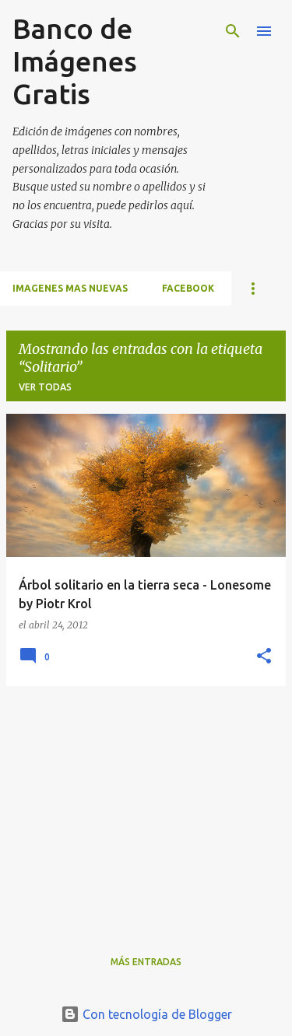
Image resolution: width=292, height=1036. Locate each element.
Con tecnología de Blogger (146, 1014)
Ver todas (45, 387)
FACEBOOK (188, 288)
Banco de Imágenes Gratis (74, 61)
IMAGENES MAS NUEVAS (70, 288)
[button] (264, 656)
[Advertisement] (146, 807)
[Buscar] (232, 31)
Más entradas (146, 962)
